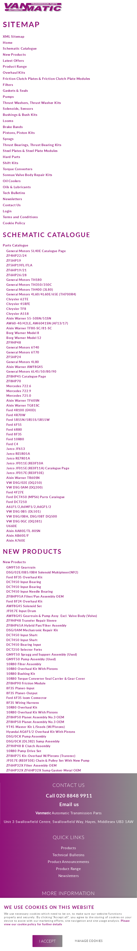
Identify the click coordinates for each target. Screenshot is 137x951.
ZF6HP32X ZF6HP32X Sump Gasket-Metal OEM (43, 770)
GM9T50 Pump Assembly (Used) (31, 659)
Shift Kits (10, 162)
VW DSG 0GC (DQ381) (24, 521)
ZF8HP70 (13, 381)
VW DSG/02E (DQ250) (24, 483)
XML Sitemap (13, 36)
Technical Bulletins (68, 854)
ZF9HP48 (13, 342)
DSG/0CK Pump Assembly (26, 736)
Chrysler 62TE (17, 299)
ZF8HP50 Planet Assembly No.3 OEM (35, 717)
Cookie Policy (14, 222)
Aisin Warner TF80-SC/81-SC (29, 328)
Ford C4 (12, 444)
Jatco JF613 (15, 449)
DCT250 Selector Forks (24, 649)
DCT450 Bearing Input (23, 645)
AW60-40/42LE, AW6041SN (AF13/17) (37, 323)
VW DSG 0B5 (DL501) (23, 511)
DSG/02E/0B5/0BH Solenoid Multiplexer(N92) (42, 572)
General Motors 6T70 (22, 352)
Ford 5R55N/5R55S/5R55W (28, 420)
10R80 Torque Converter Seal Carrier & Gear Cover (45, 678)
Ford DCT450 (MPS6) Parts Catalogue (35, 497)
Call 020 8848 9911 (69, 795)
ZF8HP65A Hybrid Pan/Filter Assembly (36, 625)
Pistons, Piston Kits (19, 132)
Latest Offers (13, 60)
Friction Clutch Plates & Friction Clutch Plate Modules (46, 78)
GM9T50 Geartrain (21, 567)
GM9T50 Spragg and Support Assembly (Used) (41, 654)
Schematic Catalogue (20, 48)
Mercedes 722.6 (18, 386)
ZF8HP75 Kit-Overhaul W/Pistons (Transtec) (41, 756)
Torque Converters (17, 168)
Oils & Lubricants (17, 186)
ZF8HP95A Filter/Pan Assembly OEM (35, 596)
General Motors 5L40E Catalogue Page (36, 251)
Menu (129, 7)
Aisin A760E (15, 540)
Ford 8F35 (14, 434)
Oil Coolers (12, 180)
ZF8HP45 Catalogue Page (26, 376)
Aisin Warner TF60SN (23, 400)
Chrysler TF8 (16, 309)
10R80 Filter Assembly (23, 664)
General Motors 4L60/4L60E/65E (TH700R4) (41, 294)
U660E (11, 526)
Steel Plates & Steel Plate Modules (30, 150)
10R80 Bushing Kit (20, 674)
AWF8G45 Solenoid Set (24, 606)
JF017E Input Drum (21, 611)
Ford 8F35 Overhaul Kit (24, 577)
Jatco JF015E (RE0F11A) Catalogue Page (37, 468)
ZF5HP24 (13, 357)
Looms (8, 120)
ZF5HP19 (13, 260)
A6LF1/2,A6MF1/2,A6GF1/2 (28, 507)
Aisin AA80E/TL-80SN (23, 531)
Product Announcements (68, 861)
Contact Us (12, 204)
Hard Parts (11, 156)
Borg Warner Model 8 (22, 333)
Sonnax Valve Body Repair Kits (27, 174)
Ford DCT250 (16, 502)
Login (7, 211)
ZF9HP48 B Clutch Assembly (28, 746)
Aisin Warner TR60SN (23, 478)
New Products (14, 54)
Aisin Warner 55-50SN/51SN (28, 318)
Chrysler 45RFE (18, 304)
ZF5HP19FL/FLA (19, 265)
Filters (8, 84)
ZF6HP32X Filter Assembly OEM (31, 765)
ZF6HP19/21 (16, 270)
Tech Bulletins (14, 192)
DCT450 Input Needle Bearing (29, 591)
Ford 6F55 (14, 424)
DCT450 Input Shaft (21, 635)
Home (7, 42)
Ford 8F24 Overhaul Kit (24, 601)
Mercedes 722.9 (18, 391)
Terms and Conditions (20, 216)
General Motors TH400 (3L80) (29, 289)
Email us (69, 804)
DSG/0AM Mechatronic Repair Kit (32, 630)
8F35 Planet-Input (20, 688)
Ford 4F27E (15, 492)
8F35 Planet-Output (21, 693)
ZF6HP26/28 (16, 275)
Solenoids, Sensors (18, 108)
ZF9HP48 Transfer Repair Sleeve (31, 620)
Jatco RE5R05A (18, 454)
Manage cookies (89, 941)
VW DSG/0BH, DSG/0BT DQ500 (31, 516)
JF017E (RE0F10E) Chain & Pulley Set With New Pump (47, 760)
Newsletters (12, 198)
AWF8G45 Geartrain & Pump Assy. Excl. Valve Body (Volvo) (51, 616)
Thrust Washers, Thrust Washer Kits (32, 102)
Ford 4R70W (16, 415)
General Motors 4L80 (22, 362)
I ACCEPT (47, 941)
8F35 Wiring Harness (22, 703)
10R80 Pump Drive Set (23, 751)
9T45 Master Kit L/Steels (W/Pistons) (35, 727)
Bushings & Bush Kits (20, 114)
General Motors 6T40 (22, 347)
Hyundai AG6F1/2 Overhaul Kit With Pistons (40, 732)
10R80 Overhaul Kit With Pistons (32, 669)
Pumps (8, 96)
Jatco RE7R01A (18, 458)
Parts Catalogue (15, 245)
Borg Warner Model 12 (23, 338)
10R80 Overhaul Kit (21, 707)
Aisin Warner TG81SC (23, 405)
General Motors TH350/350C (29, 285)
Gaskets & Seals (15, 90)
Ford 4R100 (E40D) (21, 410)
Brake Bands (13, 126)
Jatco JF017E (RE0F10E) (25, 473)
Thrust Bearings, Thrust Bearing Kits (32, 144)
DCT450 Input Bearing (23, 582)
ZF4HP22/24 (16, 255)
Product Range (15, 66)
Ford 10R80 (15, 439)
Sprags (8, 138)
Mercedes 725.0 (18, 395)
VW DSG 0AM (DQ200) (24, 487)
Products (68, 847)
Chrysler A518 (17, 314)
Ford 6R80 (14, 429)
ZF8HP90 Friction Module (25, 683)
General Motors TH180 (24, 280)
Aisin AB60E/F (17, 535)
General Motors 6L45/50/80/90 (31, 371)
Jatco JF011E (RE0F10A (24, 463)
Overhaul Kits (14, 72)
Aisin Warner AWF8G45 (24, 367)
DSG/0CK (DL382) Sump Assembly (33, 741)
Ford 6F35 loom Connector (26, 698)
